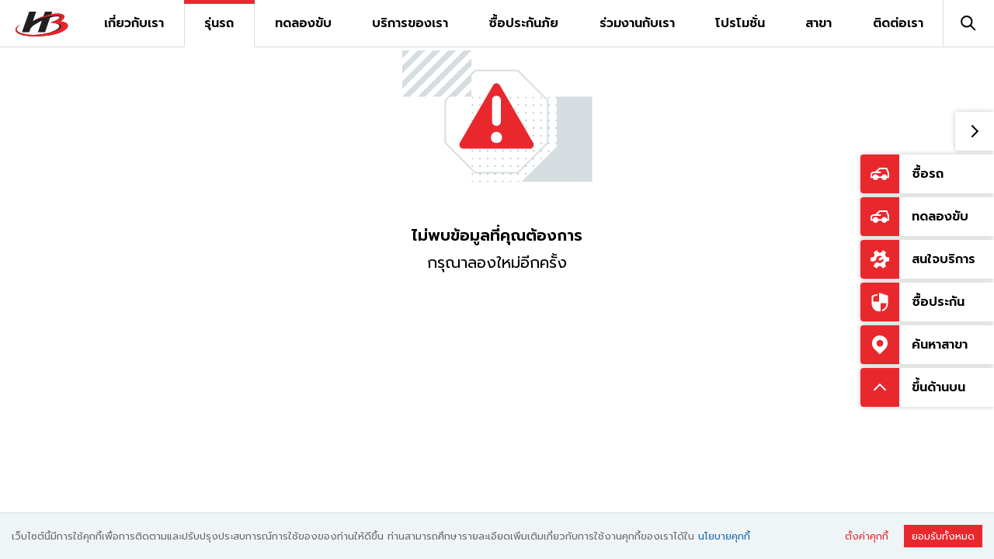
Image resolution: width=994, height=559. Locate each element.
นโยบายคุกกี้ (724, 536)
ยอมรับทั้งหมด (943, 536)
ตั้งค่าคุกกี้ (866, 536)
